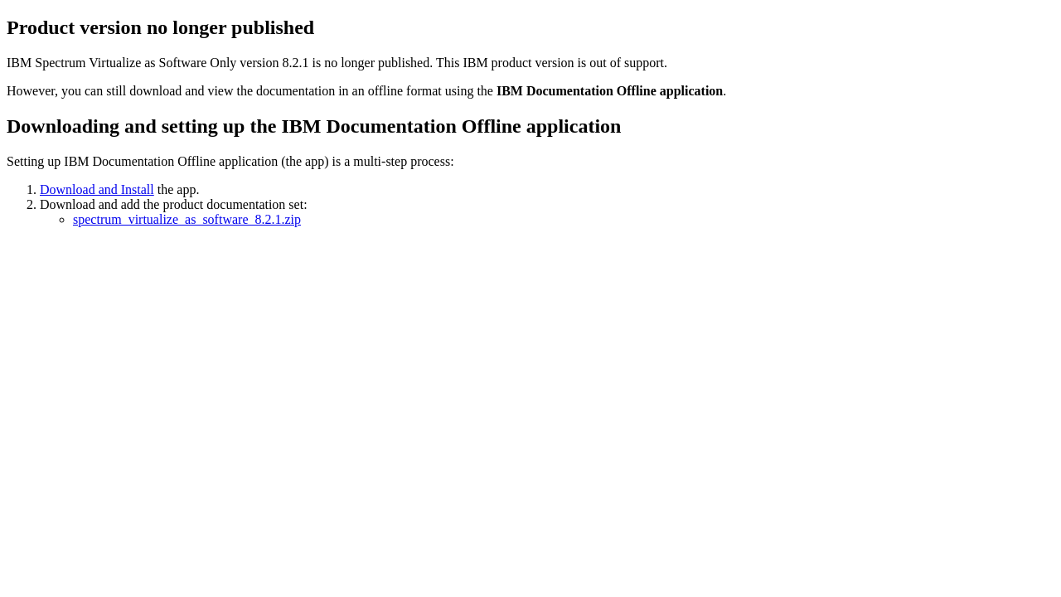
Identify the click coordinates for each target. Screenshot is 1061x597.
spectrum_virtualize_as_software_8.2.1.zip (187, 219)
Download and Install (97, 189)
